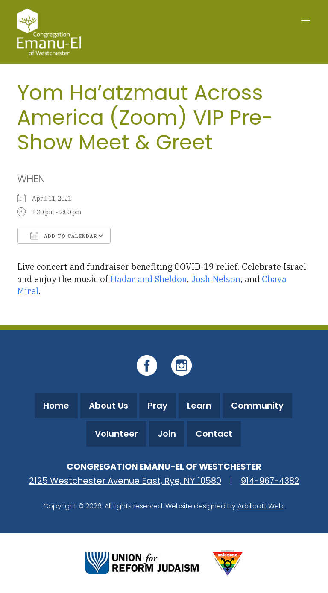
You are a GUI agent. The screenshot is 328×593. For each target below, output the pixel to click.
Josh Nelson (215, 279)
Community (257, 406)
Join (167, 434)
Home (56, 406)
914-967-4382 (270, 481)
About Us (108, 406)
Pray (157, 406)
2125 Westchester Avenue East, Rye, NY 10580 (125, 481)
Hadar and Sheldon (148, 279)
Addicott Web (260, 506)
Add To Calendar (63, 236)
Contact (214, 434)
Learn (199, 406)
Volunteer (116, 434)
